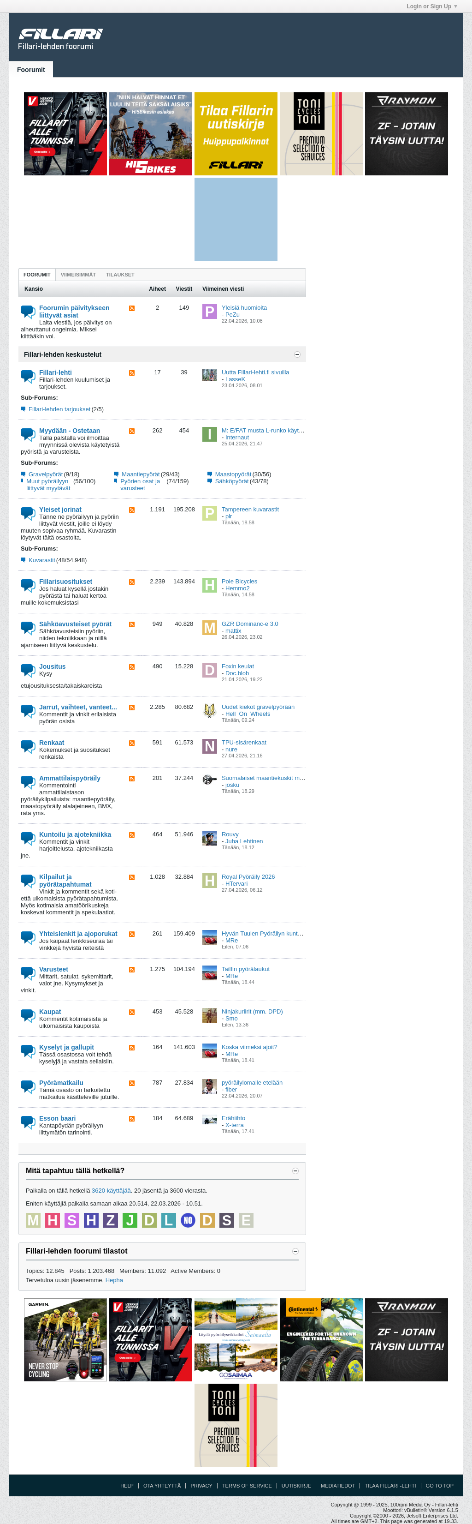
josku (232, 784)
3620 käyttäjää (111, 1190)
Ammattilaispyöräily (69, 778)
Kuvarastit (42, 560)
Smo (231, 1018)
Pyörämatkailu (61, 1082)
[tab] (37, 274)
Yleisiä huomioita (244, 307)
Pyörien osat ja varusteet (140, 485)
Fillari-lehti (55, 372)
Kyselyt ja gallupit (66, 1047)
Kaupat (50, 1011)
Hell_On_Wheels (248, 713)
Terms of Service (247, 1485)
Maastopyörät (233, 474)
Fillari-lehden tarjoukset (59, 409)
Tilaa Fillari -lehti (390, 1485)
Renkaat (51, 742)
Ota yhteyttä (162, 1485)
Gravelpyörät (46, 474)
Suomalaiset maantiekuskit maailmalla (272, 777)
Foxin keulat (238, 666)
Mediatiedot (338, 1485)
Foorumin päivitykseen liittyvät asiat (74, 311)
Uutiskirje (296, 1485)
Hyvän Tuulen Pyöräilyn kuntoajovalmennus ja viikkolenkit (298, 933)
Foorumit (31, 69)
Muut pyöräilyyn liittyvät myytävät (48, 485)
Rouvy (230, 834)
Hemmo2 (237, 588)
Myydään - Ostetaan (69, 430)
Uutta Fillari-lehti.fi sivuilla (255, 372)
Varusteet (53, 969)
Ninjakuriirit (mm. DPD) (252, 1011)
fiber (231, 1089)
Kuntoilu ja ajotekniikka (75, 834)
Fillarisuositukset (65, 581)
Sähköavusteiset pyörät (75, 624)
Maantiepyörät (140, 474)
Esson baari (57, 1118)
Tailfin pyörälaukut (246, 969)
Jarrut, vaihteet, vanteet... (78, 707)
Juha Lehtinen (244, 841)
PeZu (232, 314)
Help (127, 1485)
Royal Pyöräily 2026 (248, 876)
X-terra (234, 1125)
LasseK (235, 379)
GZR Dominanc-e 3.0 (250, 623)
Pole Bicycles (239, 581)
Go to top (440, 1485)
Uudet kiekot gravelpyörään (258, 706)
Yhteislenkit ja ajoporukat (78, 933)
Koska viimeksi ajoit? (249, 1047)
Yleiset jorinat (60, 509)
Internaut (237, 437)
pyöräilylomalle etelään (252, 1082)
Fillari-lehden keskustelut (62, 354)
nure (231, 749)
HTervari (236, 883)
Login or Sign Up (432, 6)
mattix (233, 630)
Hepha (114, 1280)
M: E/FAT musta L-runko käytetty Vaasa (274, 430)
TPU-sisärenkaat (244, 742)
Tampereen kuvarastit (250, 509)
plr (228, 516)
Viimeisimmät (78, 274)
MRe (231, 940)
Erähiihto (233, 1118)
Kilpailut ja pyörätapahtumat (65, 880)
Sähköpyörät (232, 481)
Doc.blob (237, 673)
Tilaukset (120, 274)
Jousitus (52, 666)
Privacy (201, 1485)
